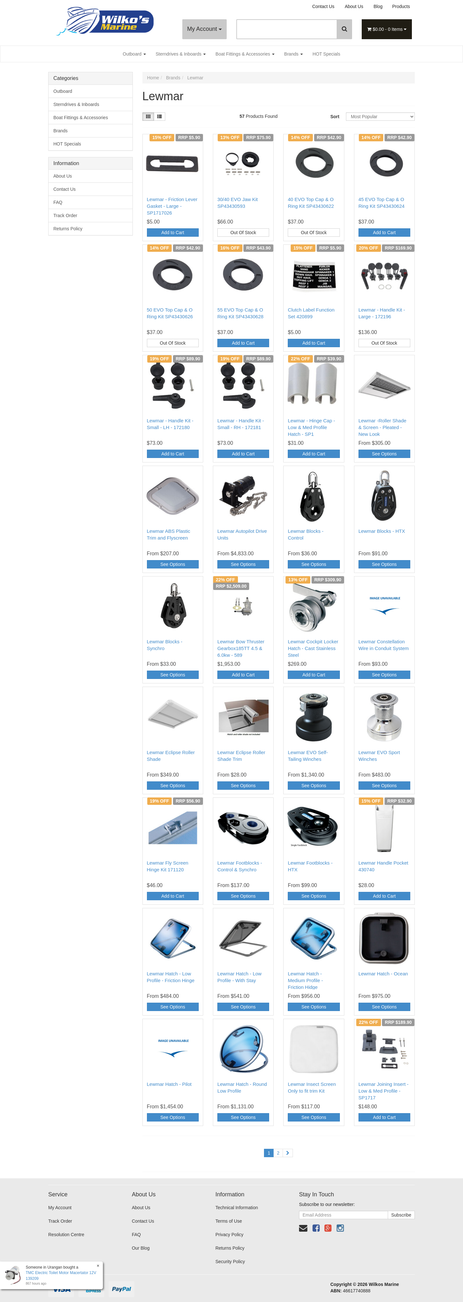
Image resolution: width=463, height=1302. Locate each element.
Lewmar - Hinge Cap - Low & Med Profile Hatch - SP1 (311, 427)
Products (401, 6)
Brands (293, 54)
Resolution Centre (66, 1234)
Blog (378, 6)
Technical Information (236, 1207)
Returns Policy (67, 228)
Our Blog (141, 1248)
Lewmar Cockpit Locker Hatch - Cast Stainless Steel (313, 648)
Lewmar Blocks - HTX (382, 531)
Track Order (65, 215)
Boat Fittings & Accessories (245, 54)
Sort (334, 116)
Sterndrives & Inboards (181, 54)
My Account (204, 29)
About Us (354, 6)
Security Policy (230, 1261)
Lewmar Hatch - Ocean (383, 973)
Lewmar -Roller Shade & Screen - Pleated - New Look (382, 427)
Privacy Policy (229, 1234)
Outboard (134, 54)
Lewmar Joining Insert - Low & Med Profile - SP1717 (384, 1090)
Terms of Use (228, 1221)
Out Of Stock (243, 232)
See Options (384, 453)
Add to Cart (172, 232)
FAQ (57, 202)
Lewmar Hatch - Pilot (169, 1084)
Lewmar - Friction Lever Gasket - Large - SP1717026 (172, 206)
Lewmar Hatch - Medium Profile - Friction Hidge (305, 980)
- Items (386, 29)
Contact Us (323, 6)
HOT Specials (326, 54)
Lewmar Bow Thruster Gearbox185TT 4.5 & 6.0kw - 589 (240, 648)
